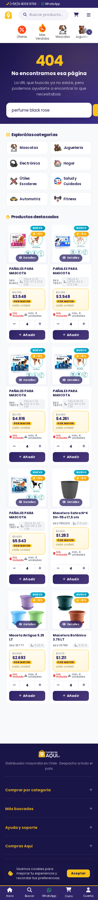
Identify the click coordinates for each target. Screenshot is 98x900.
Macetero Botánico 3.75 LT (69, 637)
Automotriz (25, 199)
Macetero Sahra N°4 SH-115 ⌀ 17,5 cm (70, 515)
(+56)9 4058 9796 (21, 4)
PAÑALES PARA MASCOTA (21, 270)
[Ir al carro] (76, 15)
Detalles (27, 258)
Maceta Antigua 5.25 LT (26, 637)
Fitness (65, 199)
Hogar (64, 163)
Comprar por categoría (28, 790)
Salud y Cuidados (67, 181)
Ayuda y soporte (21, 827)
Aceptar (78, 873)
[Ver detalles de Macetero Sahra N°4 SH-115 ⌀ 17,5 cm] (71, 488)
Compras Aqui (19, 846)
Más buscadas (19, 808)
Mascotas (24, 147)
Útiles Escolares (23, 181)
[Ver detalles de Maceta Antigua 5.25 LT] (27, 610)
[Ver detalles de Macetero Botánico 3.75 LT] (71, 610)
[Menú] (88, 15)
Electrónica (25, 163)
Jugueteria (68, 147)
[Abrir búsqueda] (44, 15)
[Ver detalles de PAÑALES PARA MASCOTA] (27, 243)
